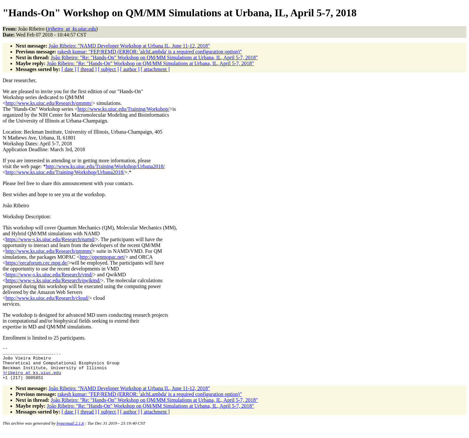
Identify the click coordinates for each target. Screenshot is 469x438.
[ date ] (69, 69)
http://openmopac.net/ (102, 257)
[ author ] (130, 69)
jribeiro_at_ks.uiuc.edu (32, 378)
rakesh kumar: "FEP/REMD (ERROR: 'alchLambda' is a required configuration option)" (150, 51)
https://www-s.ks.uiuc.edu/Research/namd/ (50, 239)
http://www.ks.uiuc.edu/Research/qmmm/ (49, 103)
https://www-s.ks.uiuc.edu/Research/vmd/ (49, 274)
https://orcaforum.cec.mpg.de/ (37, 263)
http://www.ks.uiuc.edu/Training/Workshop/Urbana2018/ (105, 166)
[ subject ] (108, 69)
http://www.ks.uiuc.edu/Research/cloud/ (47, 298)
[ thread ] (87, 69)
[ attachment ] (155, 69)
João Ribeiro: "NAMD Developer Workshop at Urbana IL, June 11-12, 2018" (129, 46)
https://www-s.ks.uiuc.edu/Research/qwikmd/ (53, 280)
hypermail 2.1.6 (70, 430)
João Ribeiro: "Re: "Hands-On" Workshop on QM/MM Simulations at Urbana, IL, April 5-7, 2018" (154, 57)
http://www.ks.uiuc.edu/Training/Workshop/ (123, 109)
